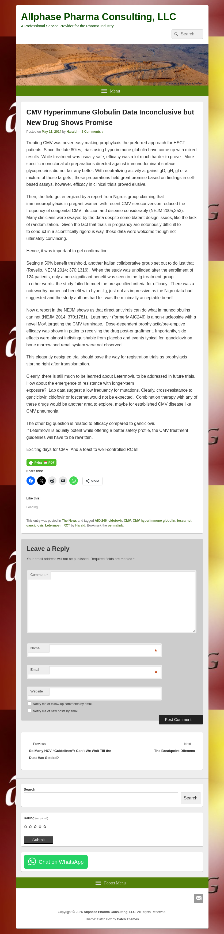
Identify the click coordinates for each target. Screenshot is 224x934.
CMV (127, 520)
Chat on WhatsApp (61, 862)
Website (37, 691)
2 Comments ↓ (92, 132)
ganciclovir (34, 525)
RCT (66, 525)
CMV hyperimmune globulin (154, 520)
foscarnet (184, 520)
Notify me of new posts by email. (56, 711)
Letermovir (53, 525)
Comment (39, 575)
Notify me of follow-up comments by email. (63, 704)
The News (69, 520)
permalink (115, 525)
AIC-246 (101, 520)
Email (35, 670)
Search (29, 789)
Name (35, 648)
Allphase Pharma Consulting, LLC (98, 16)
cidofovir (115, 520)
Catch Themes (128, 919)
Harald (72, 132)
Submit (38, 839)
